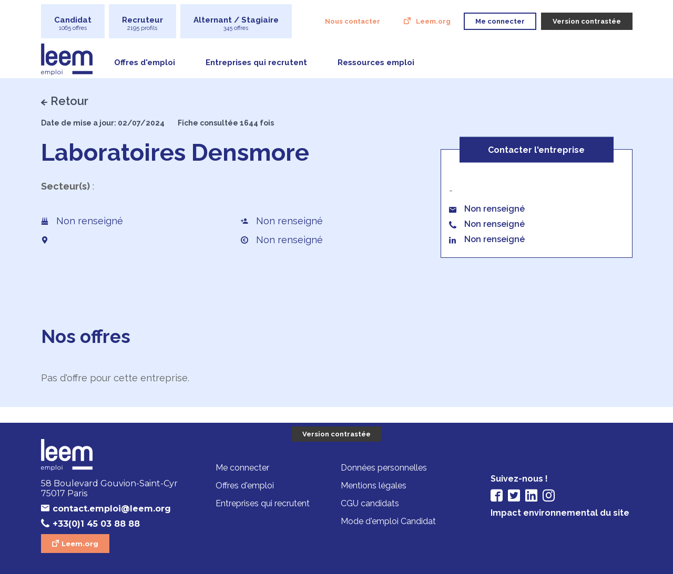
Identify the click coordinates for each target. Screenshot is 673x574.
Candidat (72, 23)
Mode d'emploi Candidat (388, 521)
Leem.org (433, 21)
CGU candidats (370, 503)
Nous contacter (352, 21)
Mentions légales (373, 485)
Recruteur (142, 23)
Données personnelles (384, 468)
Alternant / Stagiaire (236, 23)
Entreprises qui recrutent (256, 62)
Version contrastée (336, 434)
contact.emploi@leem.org (112, 509)
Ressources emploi (376, 62)
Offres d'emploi (144, 62)
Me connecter (242, 468)
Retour (69, 101)
